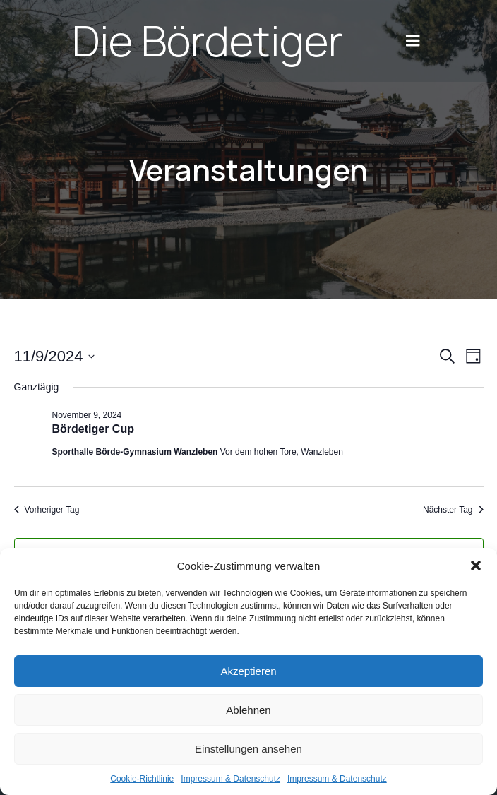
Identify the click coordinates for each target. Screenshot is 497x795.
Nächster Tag (453, 510)
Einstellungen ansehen (248, 749)
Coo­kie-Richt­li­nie (142, 779)
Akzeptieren (248, 671)
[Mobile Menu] (413, 41)
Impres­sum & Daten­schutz (230, 779)
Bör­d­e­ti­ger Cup (93, 429)
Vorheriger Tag (47, 510)
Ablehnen (248, 710)
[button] (476, 565)
